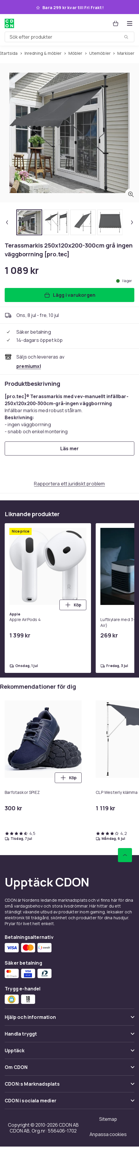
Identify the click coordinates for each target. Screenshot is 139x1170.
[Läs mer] (69, 448)
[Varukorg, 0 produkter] (116, 23)
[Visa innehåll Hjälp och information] (69, 1020)
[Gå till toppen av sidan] (125, 855)
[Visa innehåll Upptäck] (69, 1053)
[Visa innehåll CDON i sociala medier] (69, 1103)
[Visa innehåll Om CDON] (69, 1070)
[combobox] (69, 37)
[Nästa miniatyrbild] (132, 222)
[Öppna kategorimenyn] (130, 23)
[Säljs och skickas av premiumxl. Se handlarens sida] (28, 366)
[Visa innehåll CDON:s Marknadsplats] (69, 1086)
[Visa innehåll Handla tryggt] (69, 1036)
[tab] (29, 222)
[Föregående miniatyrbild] (7, 222)
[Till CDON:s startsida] (9, 23)
